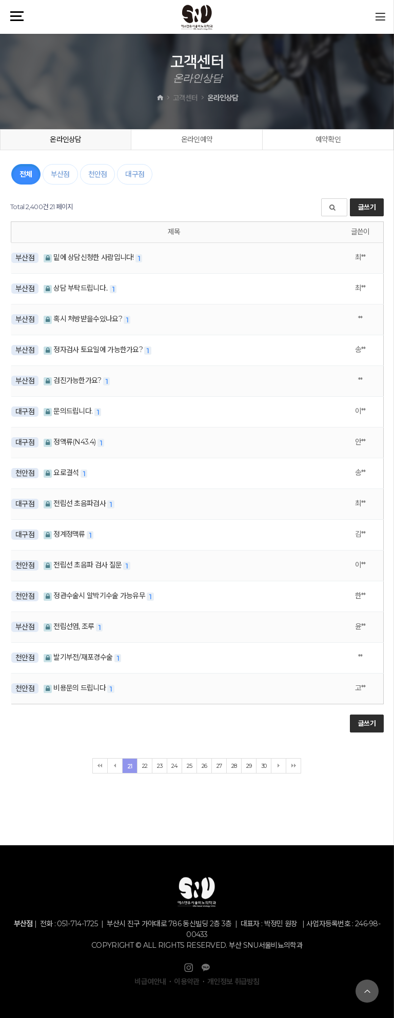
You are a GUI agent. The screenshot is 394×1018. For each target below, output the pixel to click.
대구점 (134, 174)
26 (204, 765)
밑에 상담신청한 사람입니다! (89, 257)
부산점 (60, 174)
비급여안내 (150, 981)
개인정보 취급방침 (233, 981)
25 (189, 765)
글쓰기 (367, 207)
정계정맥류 (65, 534)
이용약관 (186, 981)
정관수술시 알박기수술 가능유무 (95, 595)
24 (174, 765)
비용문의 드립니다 (75, 688)
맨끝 (293, 765)
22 (145, 765)
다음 (278, 765)
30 (264, 765)
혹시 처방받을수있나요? (84, 318)
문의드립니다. (69, 411)
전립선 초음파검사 (75, 503)
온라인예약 (197, 139)
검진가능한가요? (73, 380)
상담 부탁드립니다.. (77, 288)
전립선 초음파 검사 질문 (84, 564)
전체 (25, 174)
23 (160, 765)
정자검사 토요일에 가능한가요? (94, 349)
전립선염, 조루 (70, 626)
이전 (115, 765)
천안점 (97, 174)
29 (249, 765)
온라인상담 (66, 139)
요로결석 (62, 472)
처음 (100, 765)
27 (219, 765)
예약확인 (328, 139)
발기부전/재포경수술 (79, 657)
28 (234, 765)
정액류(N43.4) (70, 441)
